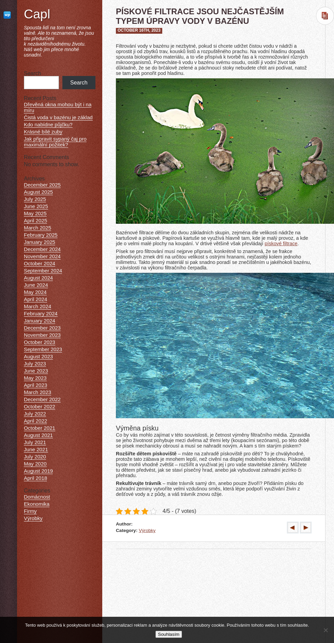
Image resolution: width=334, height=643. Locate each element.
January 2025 (39, 242)
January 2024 (39, 321)
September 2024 (43, 270)
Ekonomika (36, 504)
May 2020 (35, 464)
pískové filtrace (281, 243)
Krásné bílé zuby (43, 132)
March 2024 (37, 306)
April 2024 (35, 299)
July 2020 (35, 456)
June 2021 (36, 449)
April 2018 (35, 478)
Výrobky (147, 530)
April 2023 (35, 385)
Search (32, 73)
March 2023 (37, 392)
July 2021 (35, 442)
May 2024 (35, 292)
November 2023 (42, 335)
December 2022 (42, 399)
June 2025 (36, 206)
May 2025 (35, 213)
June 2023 (36, 371)
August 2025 (38, 192)
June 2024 (36, 285)
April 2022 (35, 421)
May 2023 (35, 378)
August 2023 (38, 356)
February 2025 (41, 235)
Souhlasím (169, 634)
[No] (325, 630)
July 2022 (35, 414)
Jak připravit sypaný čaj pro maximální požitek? (55, 141)
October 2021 (39, 428)
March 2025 (37, 228)
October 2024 (39, 263)
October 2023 (39, 342)
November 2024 (42, 256)
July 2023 (35, 363)
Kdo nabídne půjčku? (48, 124)
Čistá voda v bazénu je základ (58, 117)
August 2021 (38, 435)
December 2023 (42, 328)
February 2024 (41, 313)
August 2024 (38, 278)
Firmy (30, 511)
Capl (37, 14)
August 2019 (38, 471)
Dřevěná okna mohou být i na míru (57, 107)
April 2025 (35, 220)
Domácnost (37, 497)
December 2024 (42, 249)
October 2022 (39, 406)
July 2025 (35, 199)
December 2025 (42, 185)
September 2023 (43, 349)
